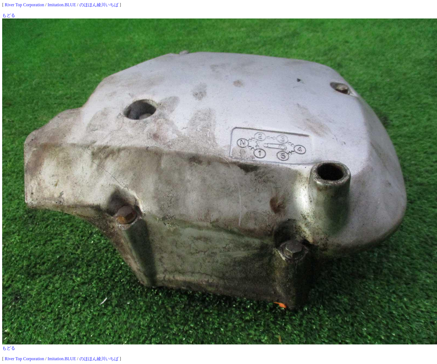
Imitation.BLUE (62, 4)
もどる (8, 15)
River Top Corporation (24, 4)
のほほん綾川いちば (98, 4)
